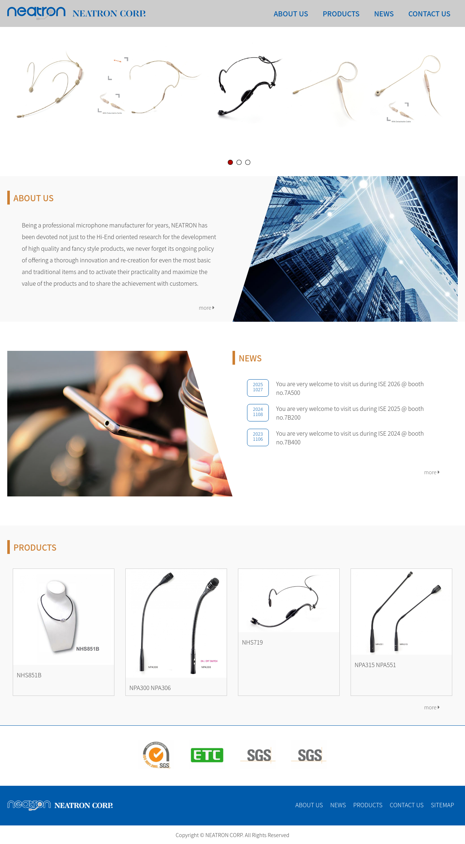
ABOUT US (291, 13)
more (206, 307)
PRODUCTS (341, 13)
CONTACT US (429, 13)
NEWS (384, 13)
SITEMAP (442, 804)
